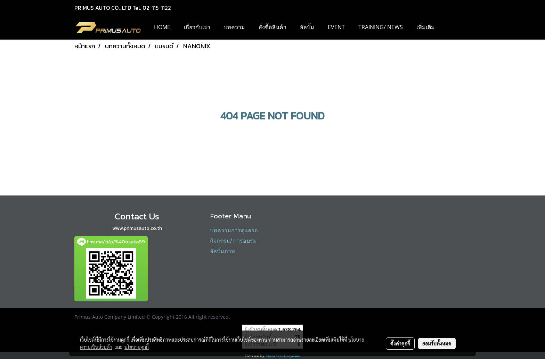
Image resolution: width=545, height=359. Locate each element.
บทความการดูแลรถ (234, 230)
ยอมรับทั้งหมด (437, 343)
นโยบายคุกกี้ (136, 347)
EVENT (336, 27)
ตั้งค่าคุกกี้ (400, 343)
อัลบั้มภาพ (222, 251)
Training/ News (380, 27)
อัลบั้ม (307, 27)
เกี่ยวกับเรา (197, 27)
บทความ (234, 27)
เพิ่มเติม (425, 27)
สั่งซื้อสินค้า (272, 27)
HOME (162, 27)
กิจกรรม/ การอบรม (233, 240)
